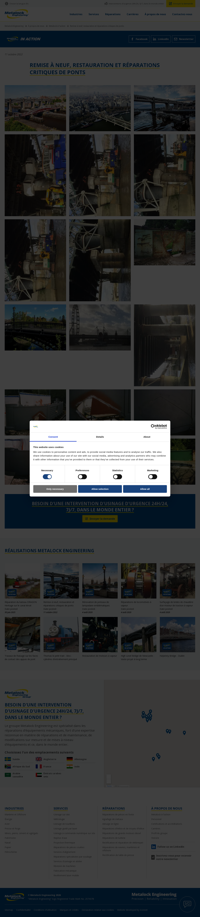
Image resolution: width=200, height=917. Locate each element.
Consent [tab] (53, 436)
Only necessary (55, 489)
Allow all (145, 489)
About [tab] (146, 436)
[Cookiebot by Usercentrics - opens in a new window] (153, 426)
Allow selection (99, 489)
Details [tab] (100, 436)
